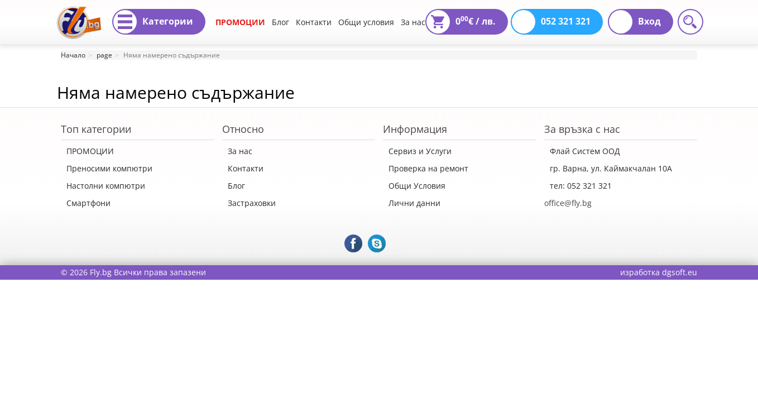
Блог (280, 22)
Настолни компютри (105, 185)
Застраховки (252, 203)
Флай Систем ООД (585, 151)
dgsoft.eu (679, 272)
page (104, 55)
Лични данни (414, 203)
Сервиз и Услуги (420, 151)
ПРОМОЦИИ (240, 22)
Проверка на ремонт (428, 168)
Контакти (314, 22)
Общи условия (366, 22)
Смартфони (88, 203)
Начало (73, 55)
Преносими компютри (109, 168)
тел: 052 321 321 (581, 185)
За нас (413, 22)
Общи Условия (416, 185)
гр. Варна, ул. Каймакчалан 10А (611, 168)
